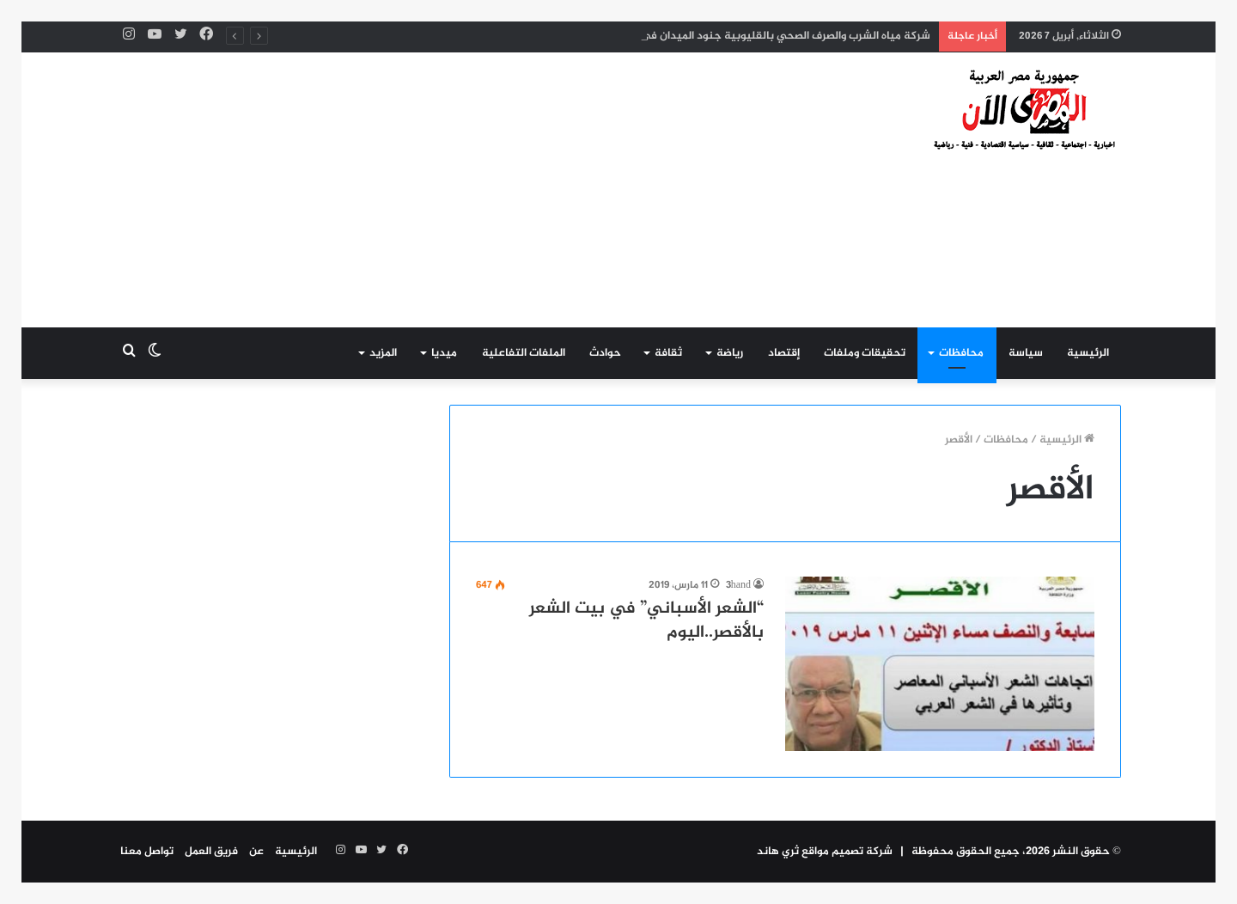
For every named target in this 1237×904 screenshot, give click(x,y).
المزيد (383, 353)
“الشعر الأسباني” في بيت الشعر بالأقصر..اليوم (646, 621)
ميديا (444, 353)
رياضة (729, 353)
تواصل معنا (147, 851)
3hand (738, 585)
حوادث (605, 353)
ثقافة (668, 353)
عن (256, 851)
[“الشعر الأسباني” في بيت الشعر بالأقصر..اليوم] (939, 664)
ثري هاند (778, 851)
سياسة (1025, 353)
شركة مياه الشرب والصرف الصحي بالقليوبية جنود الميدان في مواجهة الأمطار (749, 36)
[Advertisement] (446, 190)
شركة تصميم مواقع (848, 851)
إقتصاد (784, 353)
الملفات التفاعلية (523, 353)
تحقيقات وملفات (864, 353)
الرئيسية (1088, 353)
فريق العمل (211, 851)
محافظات (961, 353)
